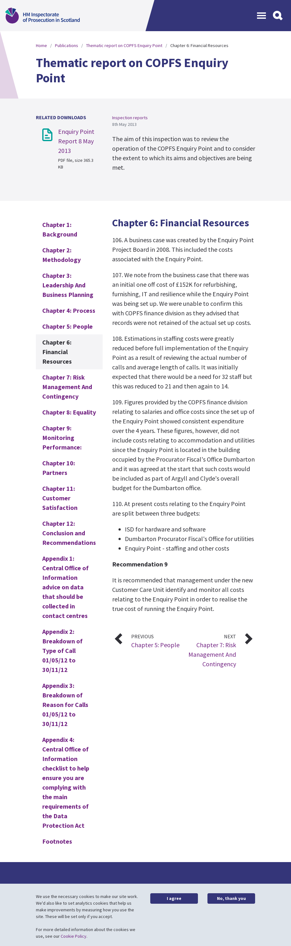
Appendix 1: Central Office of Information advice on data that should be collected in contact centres (65, 587)
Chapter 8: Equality (69, 412)
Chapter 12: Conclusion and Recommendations (69, 532)
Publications (66, 45)
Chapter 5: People (67, 326)
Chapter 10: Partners (58, 467)
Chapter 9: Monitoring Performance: (62, 437)
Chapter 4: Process (68, 310)
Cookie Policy (73, 936)
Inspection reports (130, 117)
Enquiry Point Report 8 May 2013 (76, 140)
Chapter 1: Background (59, 229)
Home (41, 45)
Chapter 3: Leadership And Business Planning (67, 284)
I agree (174, 898)
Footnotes (57, 841)
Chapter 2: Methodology (61, 255)
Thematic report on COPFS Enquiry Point (124, 45)
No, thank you (231, 898)
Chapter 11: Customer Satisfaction (60, 497)
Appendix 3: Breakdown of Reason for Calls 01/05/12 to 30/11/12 (65, 705)
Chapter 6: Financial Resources (57, 351)
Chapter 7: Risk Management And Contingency (67, 386)
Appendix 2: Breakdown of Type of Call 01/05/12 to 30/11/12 (62, 650)
